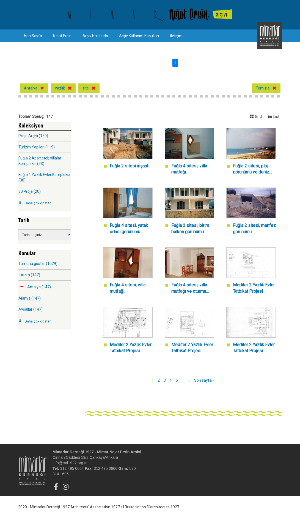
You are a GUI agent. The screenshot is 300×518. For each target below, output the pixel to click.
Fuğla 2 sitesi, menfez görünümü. (254, 228)
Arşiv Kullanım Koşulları (139, 36)
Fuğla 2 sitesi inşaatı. (130, 166)
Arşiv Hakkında (95, 36)
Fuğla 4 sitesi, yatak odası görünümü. (129, 228)
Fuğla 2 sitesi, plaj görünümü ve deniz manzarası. (251, 169)
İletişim (176, 36)
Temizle (263, 88)
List (273, 116)
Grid (256, 116)
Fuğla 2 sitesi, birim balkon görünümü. (190, 228)
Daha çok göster (38, 203)
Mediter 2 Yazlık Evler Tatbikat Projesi (254, 288)
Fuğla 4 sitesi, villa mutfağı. (189, 169)
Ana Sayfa (33, 36)
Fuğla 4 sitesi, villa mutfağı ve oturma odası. (189, 288)
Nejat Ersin (62, 36)
